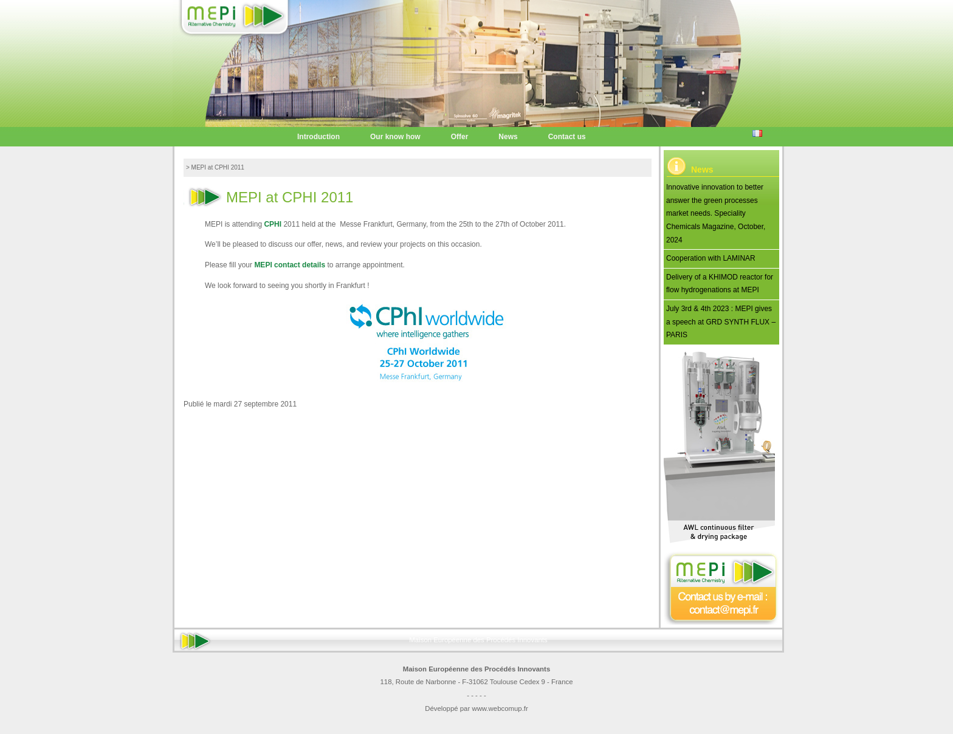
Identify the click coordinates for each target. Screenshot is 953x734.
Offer (460, 136)
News (507, 136)
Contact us (567, 136)
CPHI (272, 224)
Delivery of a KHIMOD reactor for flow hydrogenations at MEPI (719, 284)
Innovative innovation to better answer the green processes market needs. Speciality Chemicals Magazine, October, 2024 (715, 213)
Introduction (318, 136)
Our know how (395, 136)
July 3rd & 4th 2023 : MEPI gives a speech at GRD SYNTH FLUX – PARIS (721, 321)
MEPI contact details (289, 265)
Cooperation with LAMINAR (710, 258)
